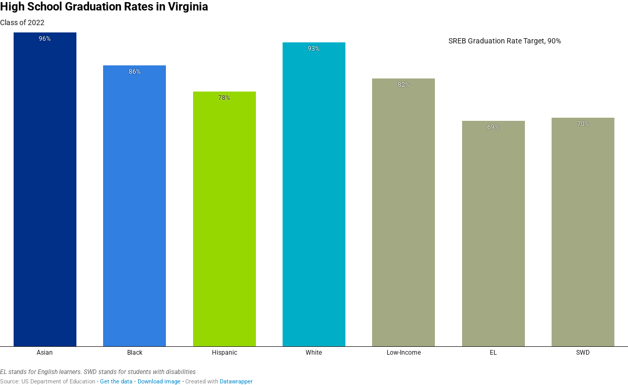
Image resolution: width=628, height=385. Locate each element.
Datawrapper (236, 381)
